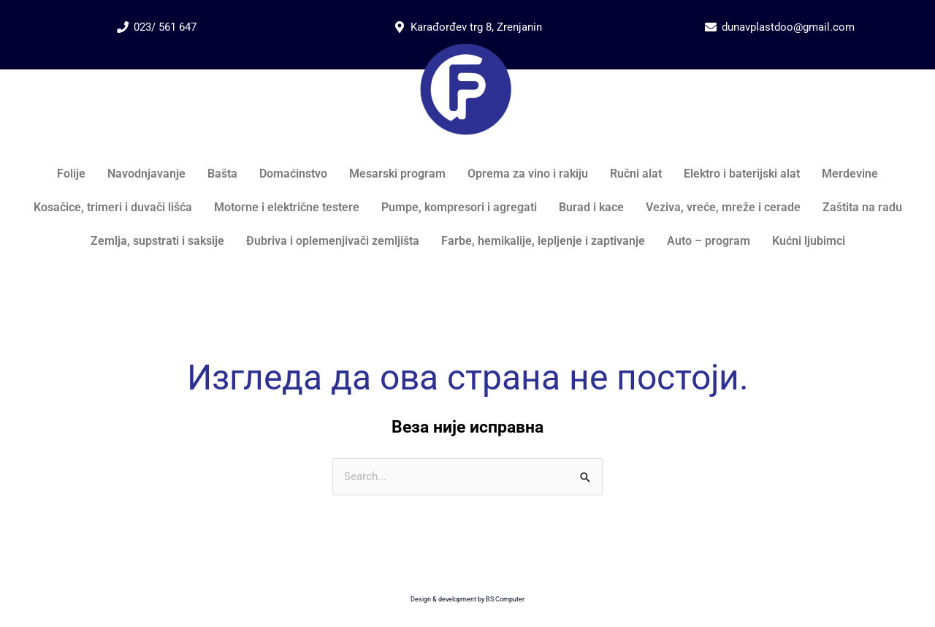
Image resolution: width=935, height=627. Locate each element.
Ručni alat (636, 173)
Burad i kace (591, 207)
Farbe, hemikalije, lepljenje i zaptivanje (543, 241)
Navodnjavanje (146, 173)
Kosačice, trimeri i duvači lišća (113, 207)
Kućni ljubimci (808, 241)
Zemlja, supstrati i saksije (157, 241)
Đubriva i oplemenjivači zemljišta (332, 241)
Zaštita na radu (862, 207)
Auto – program (708, 241)
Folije (71, 173)
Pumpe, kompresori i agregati (459, 207)
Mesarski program (397, 173)
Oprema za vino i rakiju (528, 173)
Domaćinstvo (293, 173)
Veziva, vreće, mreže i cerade (723, 207)
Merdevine (850, 173)
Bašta (222, 173)
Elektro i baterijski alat (742, 173)
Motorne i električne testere (286, 207)
